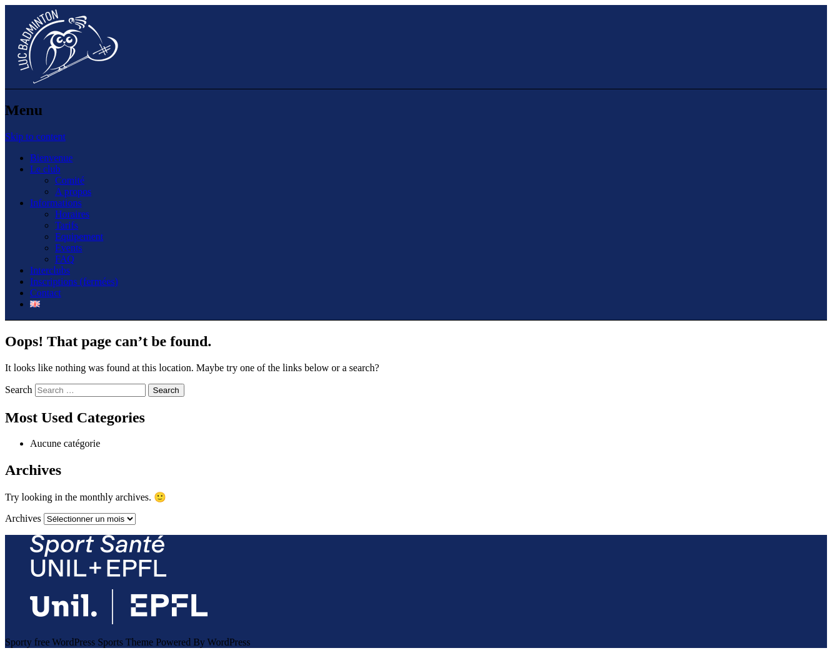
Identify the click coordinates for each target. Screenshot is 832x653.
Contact (45, 292)
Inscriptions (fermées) (74, 281)
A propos (73, 191)
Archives (23, 518)
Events (69, 247)
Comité (69, 180)
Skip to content (35, 136)
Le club (45, 169)
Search (19, 389)
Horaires (72, 214)
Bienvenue (51, 157)
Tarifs (66, 225)
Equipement (79, 236)
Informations (56, 202)
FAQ (64, 259)
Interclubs (50, 270)
